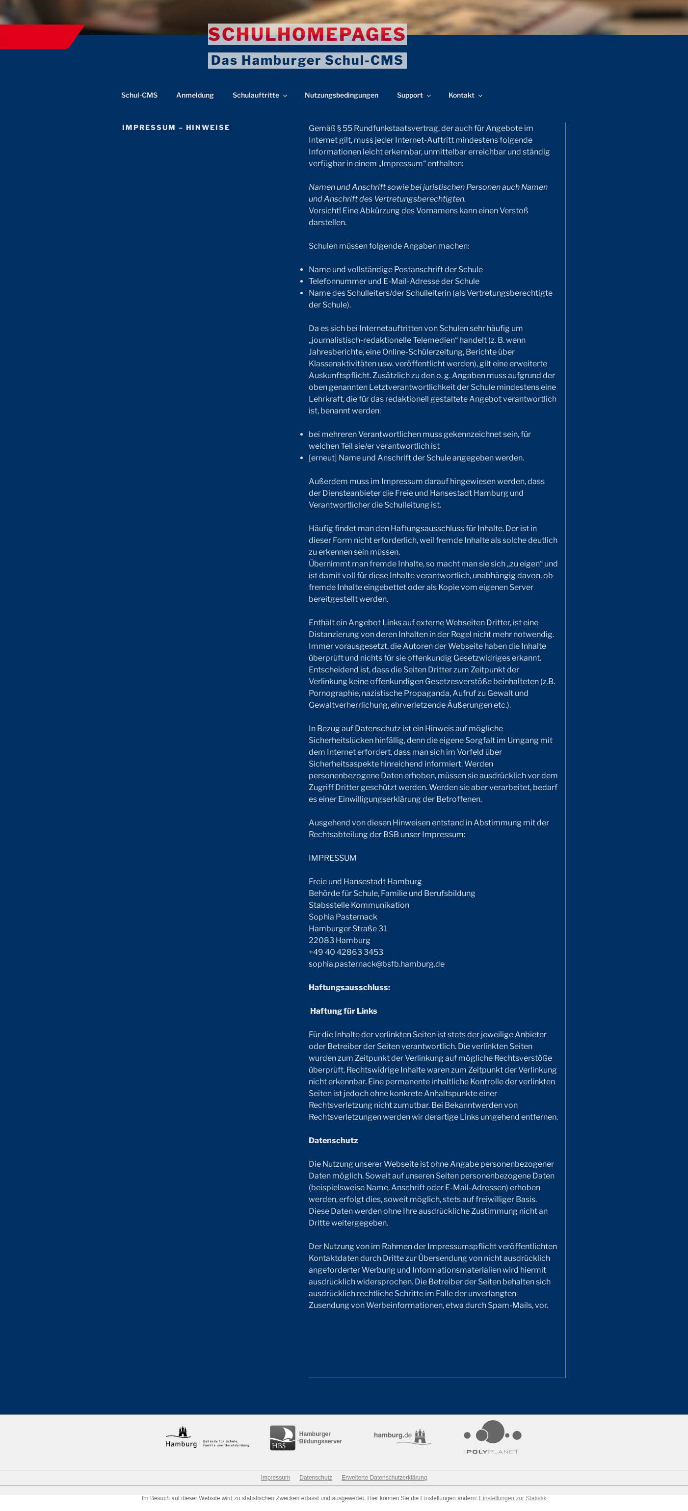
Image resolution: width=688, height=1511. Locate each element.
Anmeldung (195, 104)
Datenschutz (315, 1486)
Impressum (275, 1486)
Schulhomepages (307, 34)
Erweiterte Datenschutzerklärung (384, 1486)
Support (414, 104)
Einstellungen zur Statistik (512, 1507)
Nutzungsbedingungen (341, 104)
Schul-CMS (139, 104)
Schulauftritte (261, 104)
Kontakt (466, 104)
